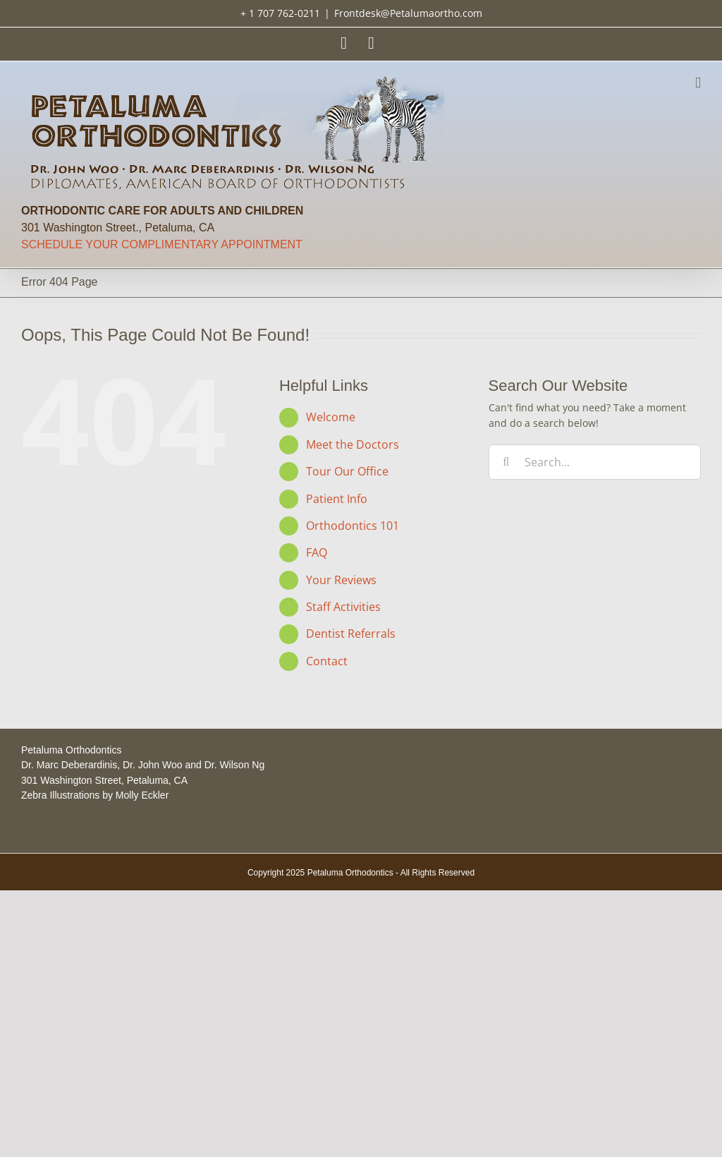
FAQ (316, 552)
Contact (327, 661)
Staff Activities (343, 606)
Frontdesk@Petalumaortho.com (408, 13)
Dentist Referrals (351, 633)
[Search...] (595, 462)
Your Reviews (341, 580)
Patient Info (336, 499)
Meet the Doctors (352, 444)
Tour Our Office (347, 471)
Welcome (330, 417)
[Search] (506, 462)
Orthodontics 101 (352, 525)
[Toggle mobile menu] (698, 82)
